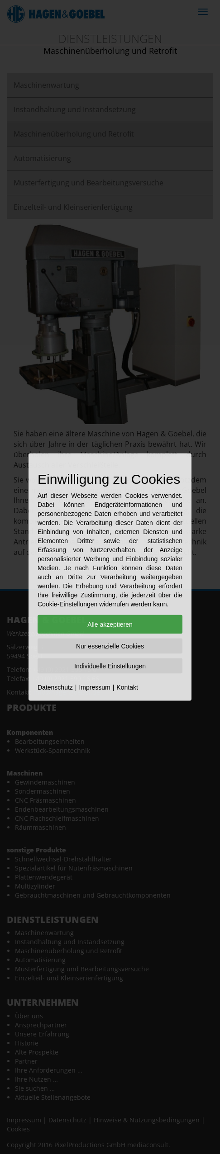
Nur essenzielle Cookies (110, 646)
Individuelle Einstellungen (110, 666)
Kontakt (127, 687)
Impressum (94, 687)
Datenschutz (55, 687)
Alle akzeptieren (110, 624)
